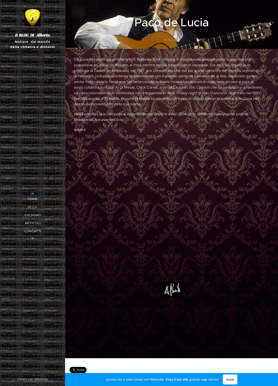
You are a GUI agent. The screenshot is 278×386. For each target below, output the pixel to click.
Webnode (41, 379)
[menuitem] (32, 198)
